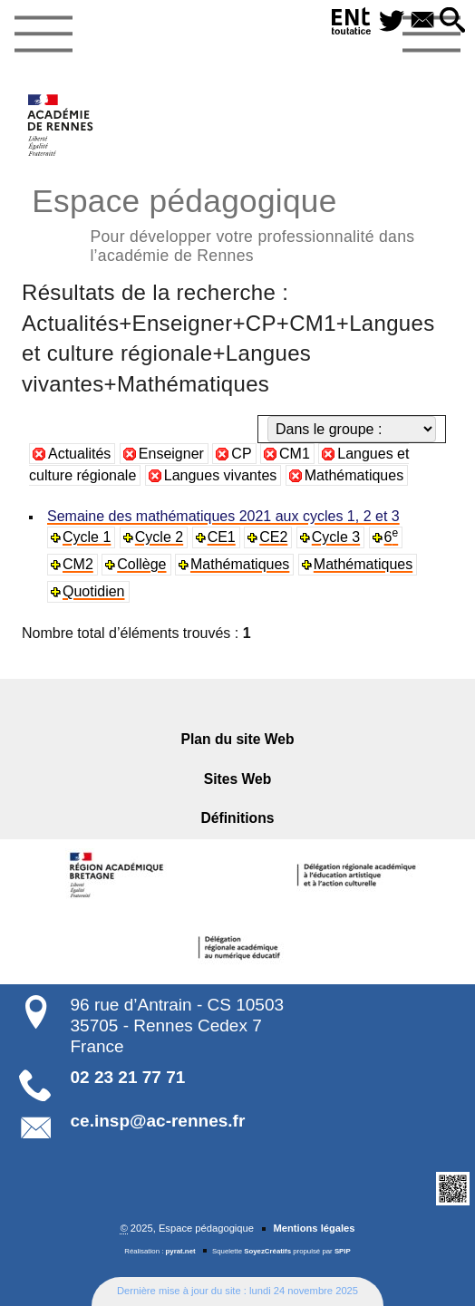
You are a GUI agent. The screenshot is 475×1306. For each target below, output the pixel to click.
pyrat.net (181, 1251)
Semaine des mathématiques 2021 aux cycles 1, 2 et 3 (223, 516)
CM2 (78, 564)
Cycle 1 (87, 537)
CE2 (273, 537)
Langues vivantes (220, 475)
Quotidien (94, 591)
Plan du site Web (238, 739)
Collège (141, 564)
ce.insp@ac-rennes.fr (158, 1120)
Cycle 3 (336, 537)
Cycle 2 (159, 537)
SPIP (342, 1251)
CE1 (222, 537)
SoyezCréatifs (267, 1251)
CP (241, 453)
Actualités (79, 453)
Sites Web (238, 779)
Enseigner (171, 453)
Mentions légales (313, 1228)
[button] (453, 21)
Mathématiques (354, 475)
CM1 (294, 453)
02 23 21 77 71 (128, 1077)
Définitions (238, 818)
